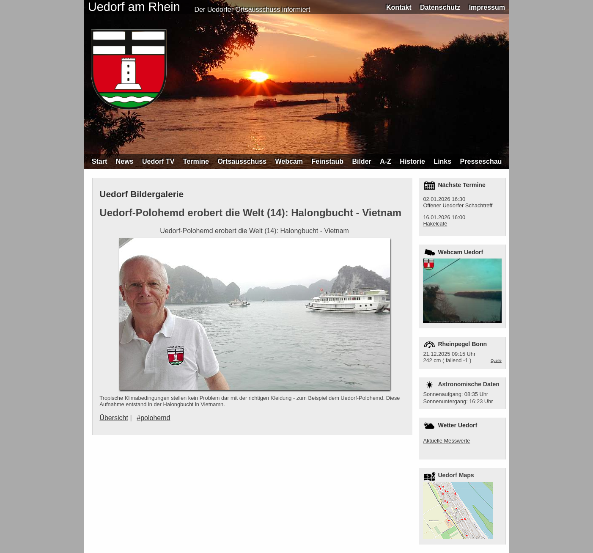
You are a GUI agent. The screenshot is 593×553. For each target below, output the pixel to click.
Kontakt (399, 7)
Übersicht (113, 417)
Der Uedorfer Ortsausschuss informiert (252, 9)
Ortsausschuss (241, 161)
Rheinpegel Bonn (462, 344)
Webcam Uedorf (460, 252)
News (125, 161)
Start (99, 161)
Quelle (496, 360)
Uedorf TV (158, 161)
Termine (196, 161)
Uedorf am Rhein (134, 7)
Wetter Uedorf (457, 425)
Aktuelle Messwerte (446, 440)
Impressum (487, 7)
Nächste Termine (461, 185)
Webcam (289, 161)
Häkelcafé (435, 223)
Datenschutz (440, 7)
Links (442, 161)
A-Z (385, 161)
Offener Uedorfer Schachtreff (457, 205)
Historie (412, 161)
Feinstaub (327, 161)
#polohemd (153, 417)
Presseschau (481, 161)
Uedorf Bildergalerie (141, 194)
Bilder (361, 161)
